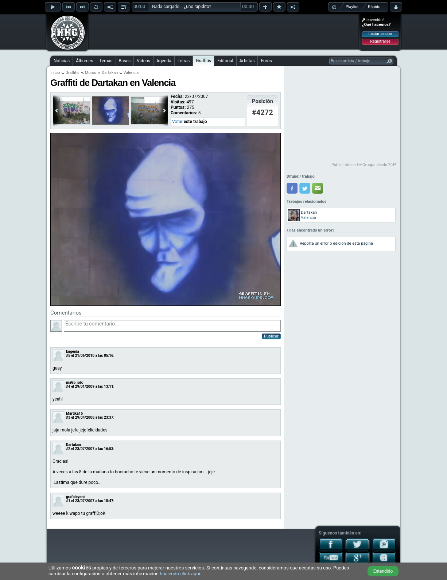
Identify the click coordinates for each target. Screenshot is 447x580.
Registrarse (380, 41)
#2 (68, 449)
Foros (266, 60)
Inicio (55, 72)
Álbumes (84, 60)
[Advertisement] (224, 31)
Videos (143, 60)
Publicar (271, 336)
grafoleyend (75, 497)
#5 (68, 356)
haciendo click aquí (180, 573)
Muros (90, 72)
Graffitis (203, 60)
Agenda (163, 60)
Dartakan (110, 72)
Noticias (62, 60)
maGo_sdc (74, 382)
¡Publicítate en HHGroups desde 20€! (363, 164)
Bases (125, 60)
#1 (68, 501)
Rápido (374, 6)
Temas (105, 60)
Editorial (225, 60)
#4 (68, 386)
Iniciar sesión (380, 33)
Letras (184, 60)
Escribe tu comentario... (172, 326)
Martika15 (74, 413)
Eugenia (72, 352)
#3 (68, 417)
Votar (177, 121)
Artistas (247, 60)
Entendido (383, 571)
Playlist (352, 6)
